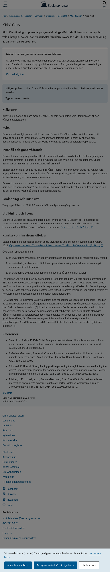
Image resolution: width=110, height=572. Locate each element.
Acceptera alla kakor (18, 565)
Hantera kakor (89, 565)
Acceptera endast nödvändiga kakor (55, 565)
